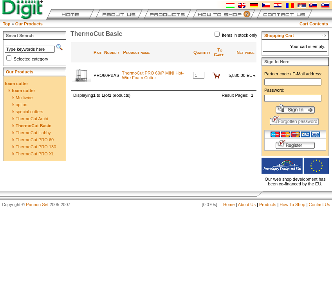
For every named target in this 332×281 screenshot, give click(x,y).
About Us (247, 204)
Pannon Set (37, 204)
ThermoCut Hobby (32, 132)
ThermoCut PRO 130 (34, 146)
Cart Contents (314, 23)
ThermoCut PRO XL (33, 153)
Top (6, 23)
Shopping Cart (279, 35)
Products (267, 204)
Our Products (29, 23)
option (20, 104)
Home (229, 204)
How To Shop (292, 204)
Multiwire (22, 97)
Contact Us (319, 204)
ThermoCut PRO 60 (33, 139)
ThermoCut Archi (30, 118)
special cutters (28, 111)
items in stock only (239, 35)
